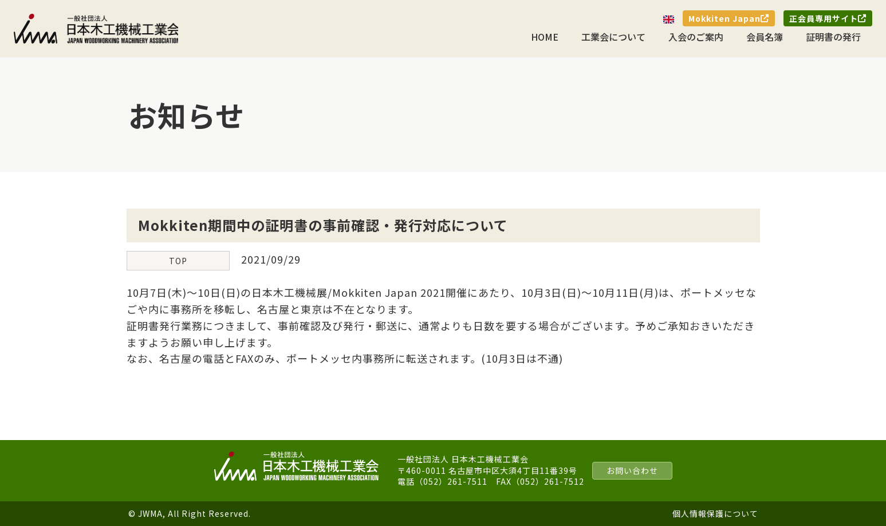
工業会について (613, 37)
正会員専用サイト (828, 18)
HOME (544, 37)
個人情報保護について (715, 513)
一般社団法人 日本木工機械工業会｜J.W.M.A (97, 29)
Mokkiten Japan (728, 18)
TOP (178, 260)
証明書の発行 (833, 37)
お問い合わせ (632, 470)
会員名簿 (764, 37)
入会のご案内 (695, 37)
